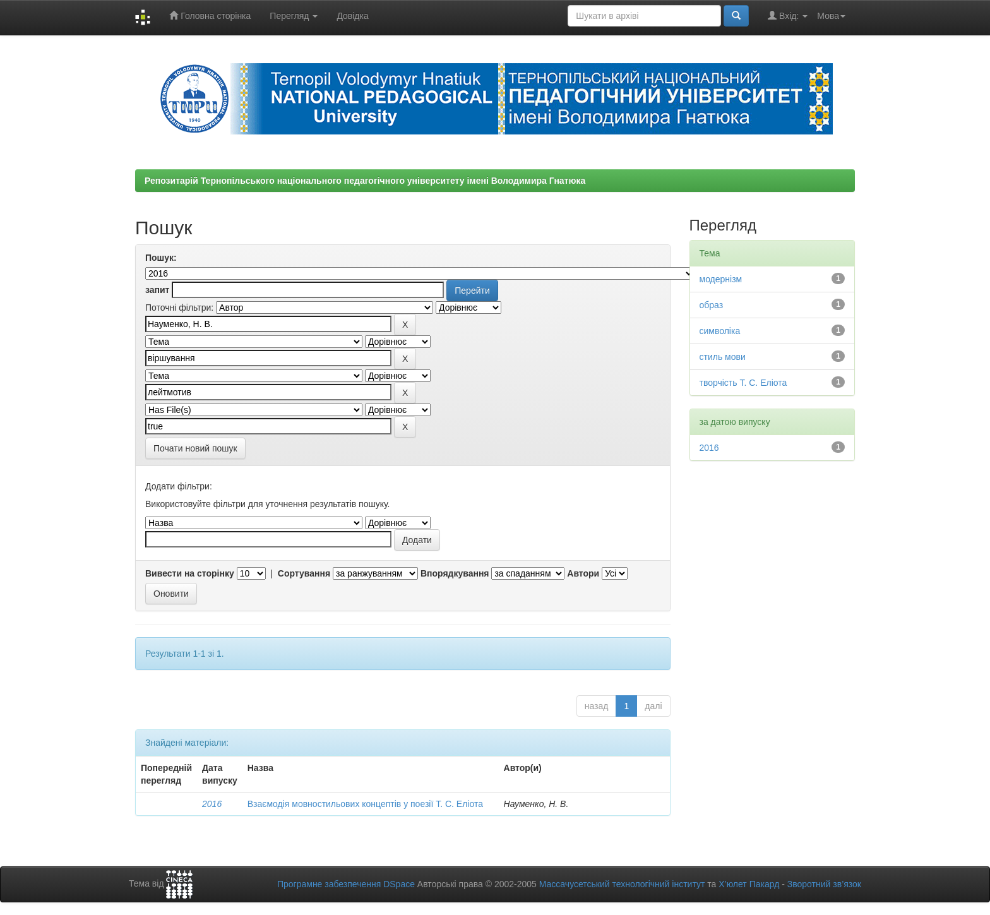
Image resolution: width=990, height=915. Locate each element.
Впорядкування (454, 573)
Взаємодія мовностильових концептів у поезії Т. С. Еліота (365, 804)
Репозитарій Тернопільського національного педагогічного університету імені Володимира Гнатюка (365, 181)
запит (157, 290)
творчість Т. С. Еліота (743, 383)
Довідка (352, 16)
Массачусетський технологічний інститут (622, 884)
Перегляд (294, 16)
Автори (583, 573)
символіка (720, 331)
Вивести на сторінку (189, 573)
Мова (831, 16)
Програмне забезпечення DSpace (346, 884)
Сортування (304, 573)
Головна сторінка (210, 15)
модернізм (721, 279)
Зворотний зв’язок (824, 884)
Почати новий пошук (195, 448)
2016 (212, 804)
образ (712, 305)
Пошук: (161, 258)
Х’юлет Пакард (749, 884)
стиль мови (723, 357)
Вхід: (788, 15)
